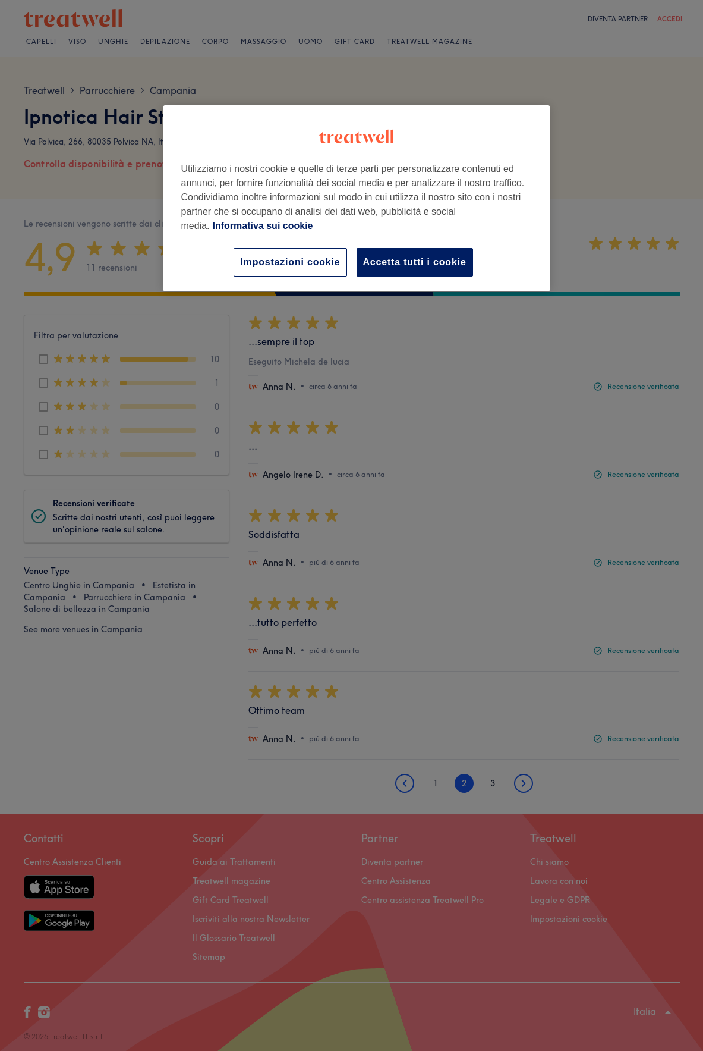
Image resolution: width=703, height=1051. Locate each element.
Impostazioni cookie (290, 262)
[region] (356, 198)
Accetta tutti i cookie (414, 262)
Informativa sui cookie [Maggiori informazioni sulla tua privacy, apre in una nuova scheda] (263, 226)
